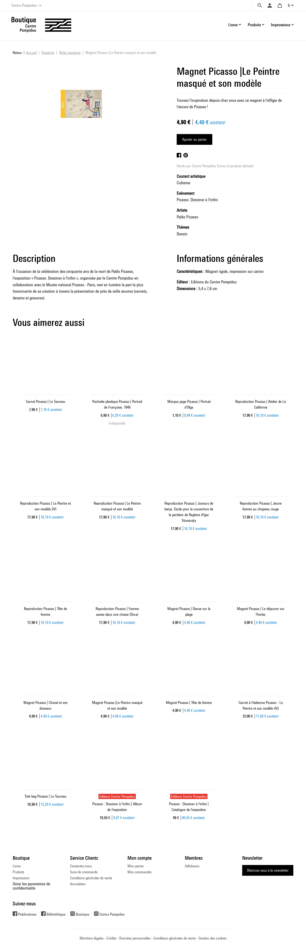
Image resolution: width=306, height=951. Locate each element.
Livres (17, 866)
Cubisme (183, 182)
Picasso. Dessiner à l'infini (197, 199)
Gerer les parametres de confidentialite (31, 886)
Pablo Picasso (187, 216)
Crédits (111, 938)
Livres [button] (233, 24)
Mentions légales (92, 938)
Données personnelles (134, 938)
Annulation (78, 884)
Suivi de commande (84, 872)
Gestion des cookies (212, 938)
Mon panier (135, 866)
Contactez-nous (81, 866)
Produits (18, 872)
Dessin (182, 233)
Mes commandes (139, 872)
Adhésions (192, 866)
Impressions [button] (280, 24)
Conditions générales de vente (91, 878)
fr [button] (289, 5)
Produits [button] (254, 24)
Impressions (21, 878)
